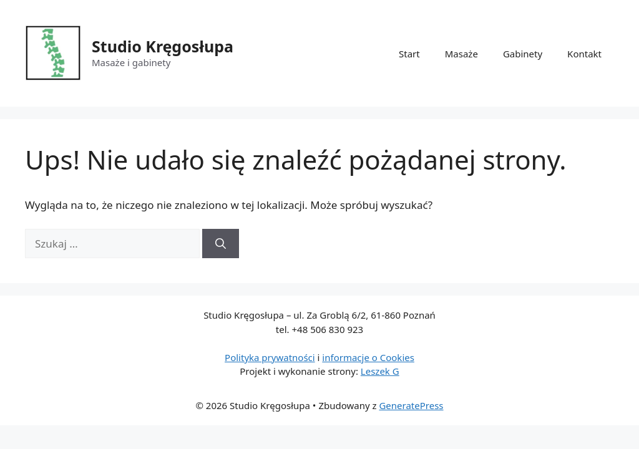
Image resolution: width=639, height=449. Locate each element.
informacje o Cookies (368, 357)
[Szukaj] (220, 244)
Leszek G (380, 371)
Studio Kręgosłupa (162, 46)
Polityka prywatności (270, 357)
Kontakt (584, 53)
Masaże (461, 53)
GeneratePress (411, 405)
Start (409, 53)
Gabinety (522, 53)
